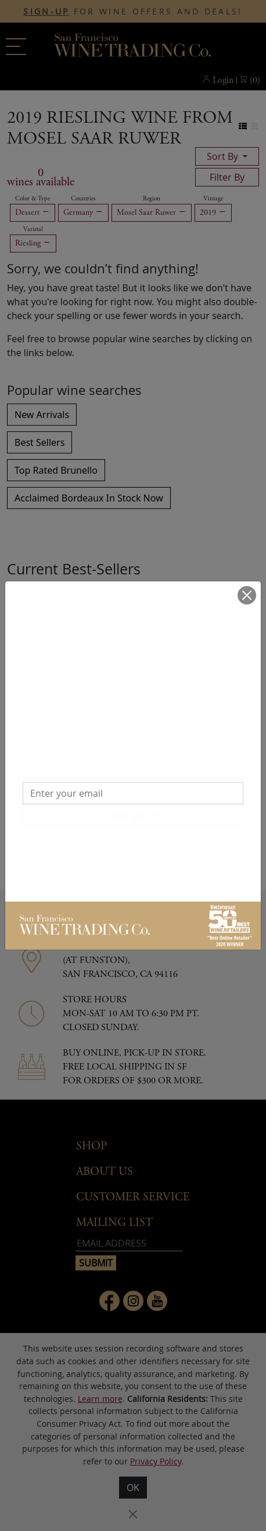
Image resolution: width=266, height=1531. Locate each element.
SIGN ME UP (133, 816)
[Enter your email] (133, 793)
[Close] (247, 595)
